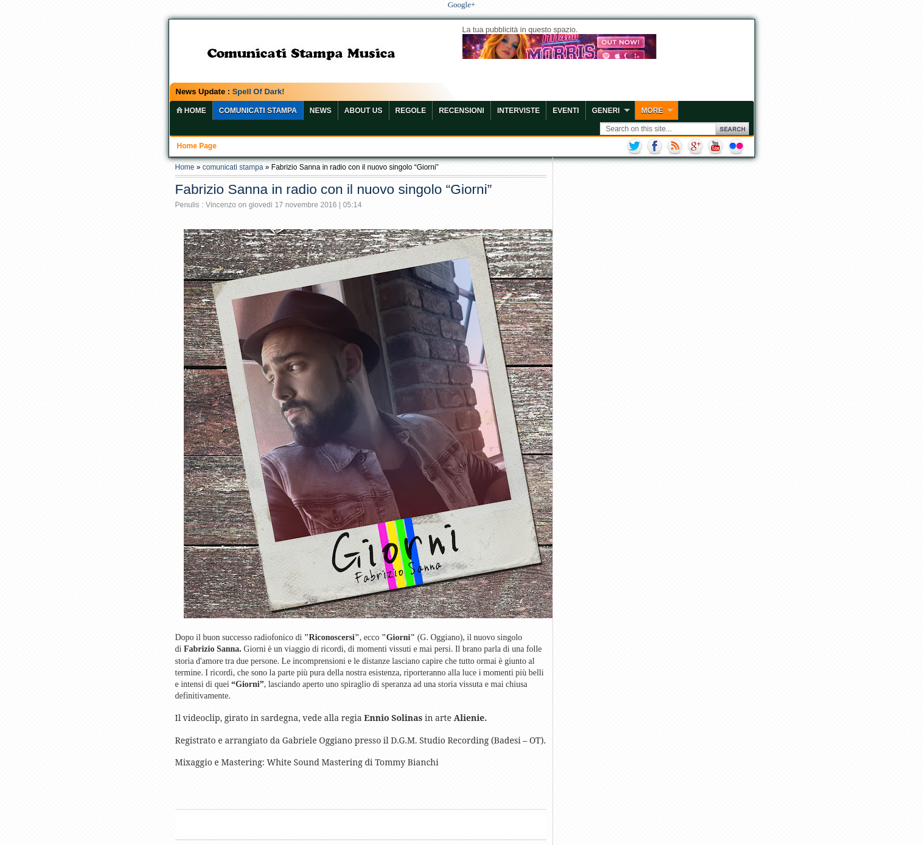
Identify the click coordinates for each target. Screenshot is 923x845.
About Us (363, 110)
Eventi (565, 110)
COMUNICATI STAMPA (258, 110)
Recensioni (461, 110)
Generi (606, 110)
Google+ (462, 4)
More (652, 110)
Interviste (518, 110)
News (321, 110)
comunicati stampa (233, 167)
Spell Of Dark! (258, 91)
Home (185, 167)
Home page (197, 146)
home (191, 110)
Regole (411, 110)
